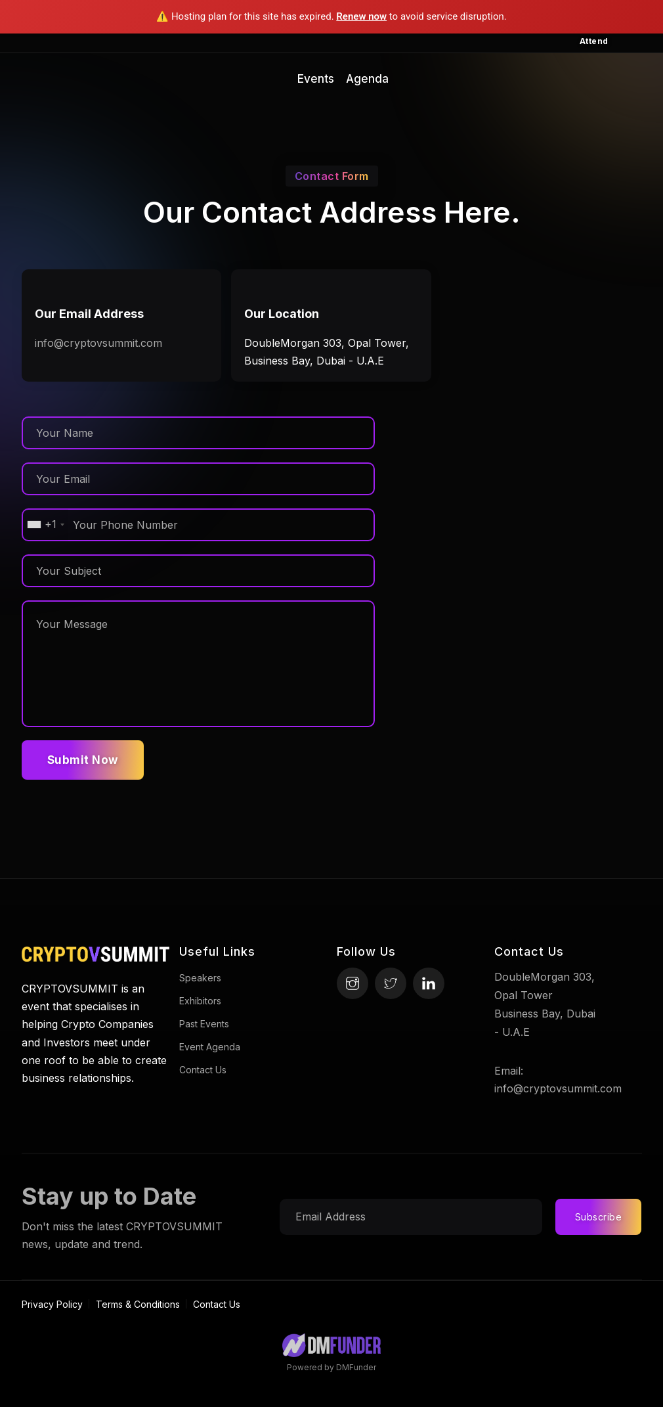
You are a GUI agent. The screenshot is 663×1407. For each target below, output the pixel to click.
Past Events (204, 1023)
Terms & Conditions (138, 1304)
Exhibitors (200, 1000)
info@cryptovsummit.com (98, 342)
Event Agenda (209, 1046)
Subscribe (598, 1216)
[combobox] (45, 525)
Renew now (361, 16)
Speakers (200, 977)
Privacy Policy (52, 1304)
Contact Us (202, 1069)
